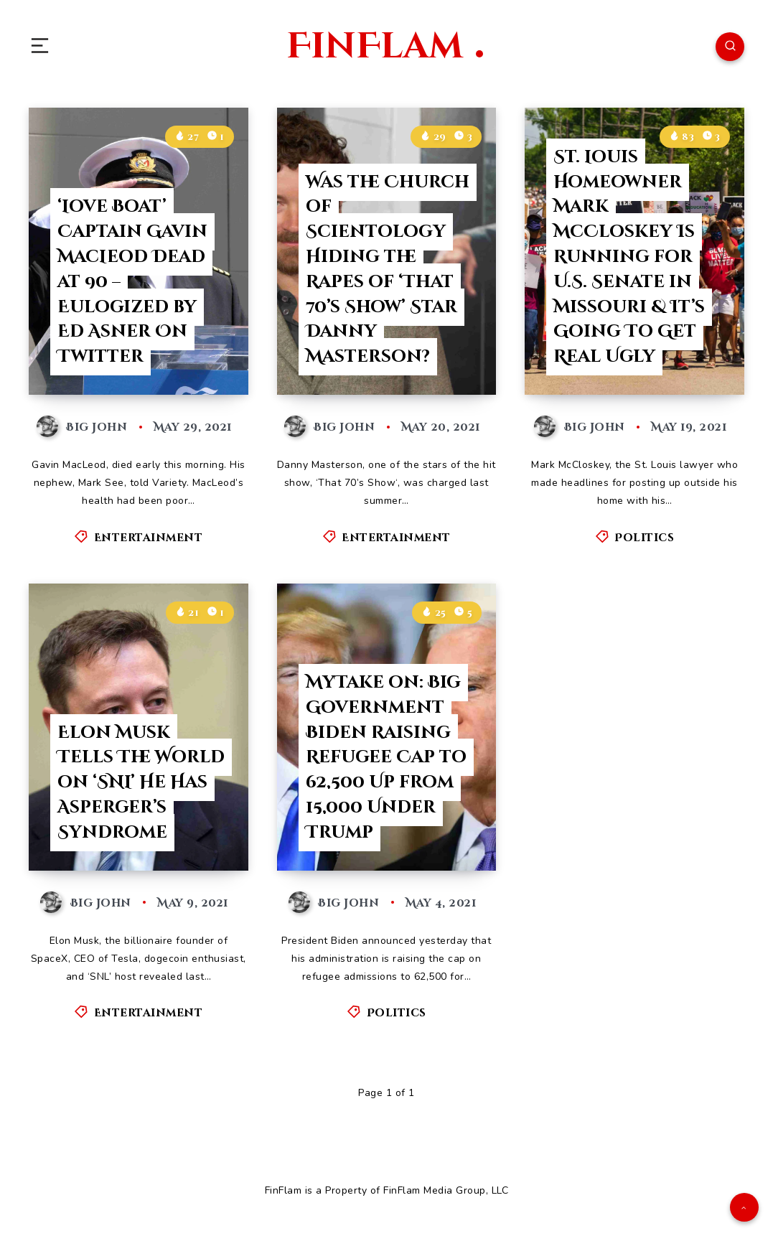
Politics (644, 538)
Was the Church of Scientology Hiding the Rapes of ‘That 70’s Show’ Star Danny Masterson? (387, 270)
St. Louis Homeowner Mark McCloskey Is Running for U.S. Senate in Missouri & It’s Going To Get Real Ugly (629, 257)
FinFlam (384, 46)
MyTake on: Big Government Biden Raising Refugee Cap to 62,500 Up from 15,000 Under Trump (386, 757)
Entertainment (148, 538)
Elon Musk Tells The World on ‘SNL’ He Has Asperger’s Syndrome (141, 782)
